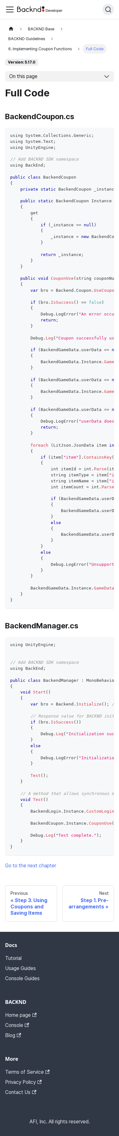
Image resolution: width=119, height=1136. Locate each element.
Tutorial (13, 958)
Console (17, 1025)
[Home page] (11, 29)
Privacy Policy (23, 1082)
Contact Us (20, 1092)
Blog (13, 1035)
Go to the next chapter (30, 866)
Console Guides (22, 978)
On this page (23, 76)
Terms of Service (27, 1072)
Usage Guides (20, 968)
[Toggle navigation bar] (10, 9)
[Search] (108, 9)
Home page (20, 1015)
